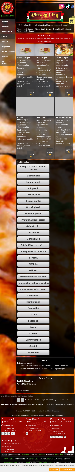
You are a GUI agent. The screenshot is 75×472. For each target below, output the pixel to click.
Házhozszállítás (8, 52)
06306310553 (56, 428)
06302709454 (32, 425)
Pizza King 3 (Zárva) (25, 29)
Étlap (5, 36)
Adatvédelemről (68, 469)
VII (27, 433)
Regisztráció (7, 31)
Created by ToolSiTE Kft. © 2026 (25, 411)
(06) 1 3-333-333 (8, 425)
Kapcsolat (6, 46)
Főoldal (5, 21)
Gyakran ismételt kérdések (47, 415)
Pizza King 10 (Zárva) (62, 29)
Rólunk (5, 41)
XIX (62, 437)
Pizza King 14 (8, 440)
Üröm (12, 433)
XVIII (58, 437)
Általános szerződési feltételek (20, 415)
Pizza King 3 (7, 419)
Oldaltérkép (55, 411)
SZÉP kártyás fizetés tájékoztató (58, 400)
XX (65, 437)
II (2, 433)
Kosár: (4, 63)
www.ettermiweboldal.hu (43, 411)
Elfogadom (54, 469)
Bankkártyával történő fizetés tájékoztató (36, 400)
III (5, 433)
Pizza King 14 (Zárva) (25, 31)
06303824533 (7, 446)
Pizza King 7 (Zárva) (43, 29)
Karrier (5, 57)
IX (51, 437)
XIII (9, 433)
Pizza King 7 (32, 419)
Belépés (5, 26)
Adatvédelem (59, 415)
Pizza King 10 (57, 419)
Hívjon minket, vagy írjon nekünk (64, 404)
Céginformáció (34, 415)
